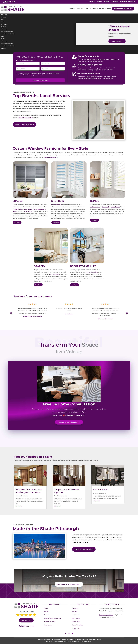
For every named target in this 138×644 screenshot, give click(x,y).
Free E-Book (76, 621)
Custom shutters (56, 204)
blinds (25, 117)
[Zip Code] (53, 69)
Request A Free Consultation (69, 422)
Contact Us (131, 1)
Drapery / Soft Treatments (52, 618)
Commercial (114, 1)
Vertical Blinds (101, 489)
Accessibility (92, 639)
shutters (30, 117)
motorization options (50, 157)
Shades (46, 611)
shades (20, 117)
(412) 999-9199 (27, 626)
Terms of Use (84, 639)
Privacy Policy (76, 639)
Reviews (99, 1)
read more (19, 506)
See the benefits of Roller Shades (68, 584)
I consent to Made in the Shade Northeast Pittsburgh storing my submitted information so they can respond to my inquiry (38, 74)
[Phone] (28, 69)
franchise (88, 641)
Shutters (46, 615)
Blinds (46, 608)
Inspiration (123, 1)
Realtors (106, 1)
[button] (127, 313)
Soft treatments (54, 274)
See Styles (17, 222)
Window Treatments (22, 496)
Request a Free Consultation (40, 80)
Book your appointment (106, 615)
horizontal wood (95, 207)
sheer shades (37, 209)
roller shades (18, 209)
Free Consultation (26, 620)
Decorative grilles (92, 272)
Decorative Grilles (49, 621)
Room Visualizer (77, 625)
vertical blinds (115, 207)
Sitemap (99, 639)
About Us (92, 1)
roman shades (28, 211)
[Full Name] (28, 63)
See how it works (117, 41)
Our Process (76, 618)
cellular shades (27, 209)
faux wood (105, 207)
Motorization (48, 625)
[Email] (53, 63)
